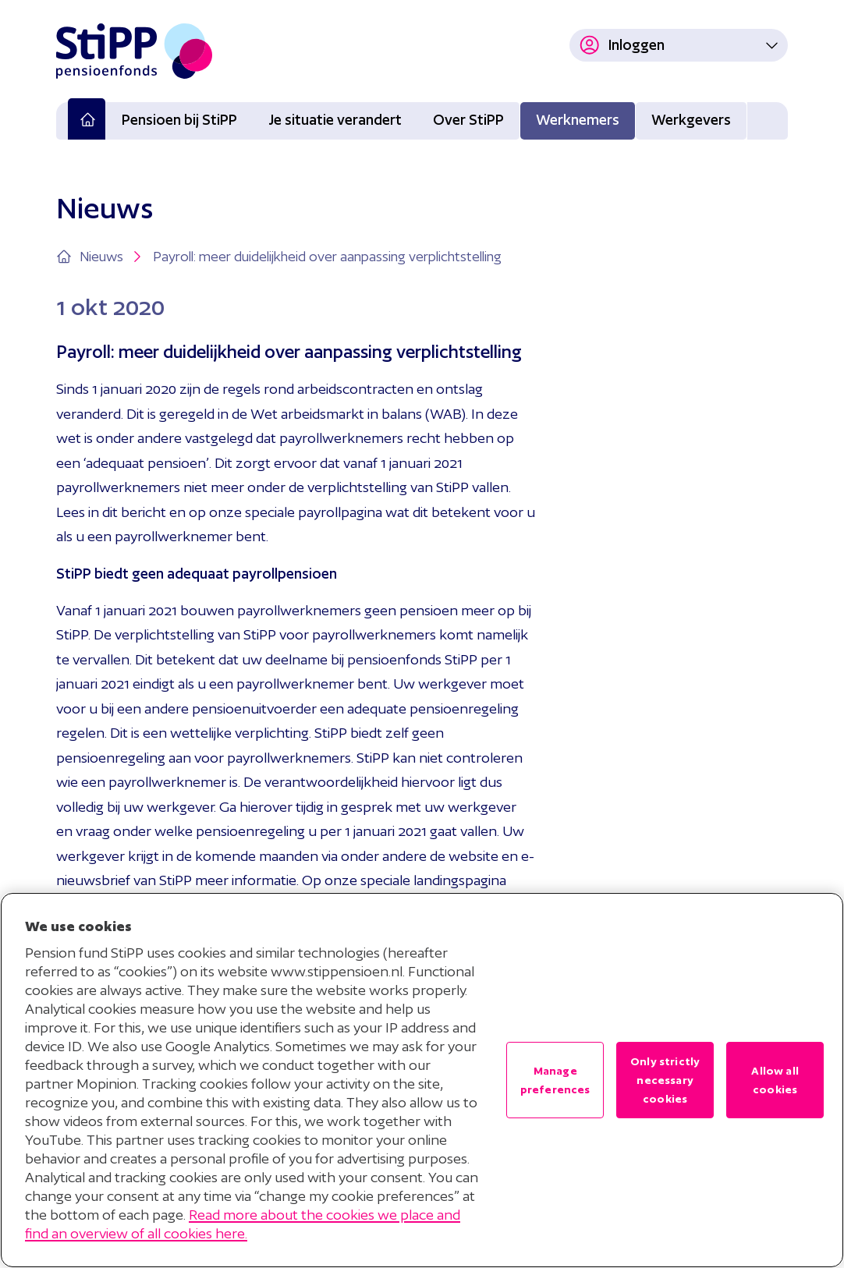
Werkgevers (691, 120)
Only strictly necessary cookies (665, 1080)
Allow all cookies (774, 1080)
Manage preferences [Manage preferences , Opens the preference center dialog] (555, 1080)
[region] (422, 1080)
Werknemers (577, 120)
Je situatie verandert (335, 120)
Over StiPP (468, 120)
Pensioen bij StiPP (179, 120)
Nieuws (112, 256)
